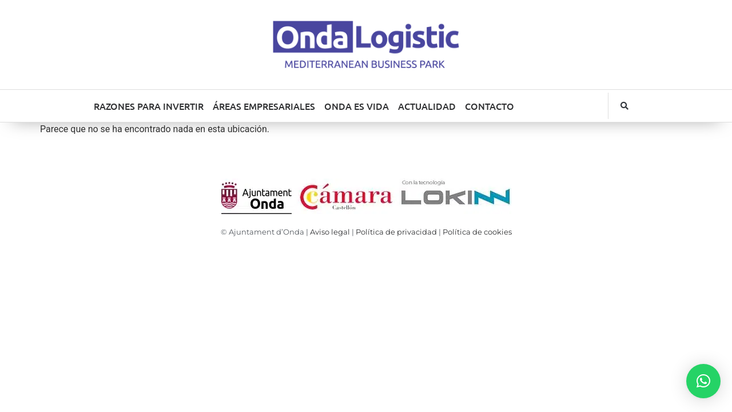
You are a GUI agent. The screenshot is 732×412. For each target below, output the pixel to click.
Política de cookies (477, 231)
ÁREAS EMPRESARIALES (264, 106)
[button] (624, 105)
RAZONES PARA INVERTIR (149, 106)
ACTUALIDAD (427, 106)
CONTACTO (489, 106)
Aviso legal (330, 231)
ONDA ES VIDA (356, 106)
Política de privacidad (396, 231)
